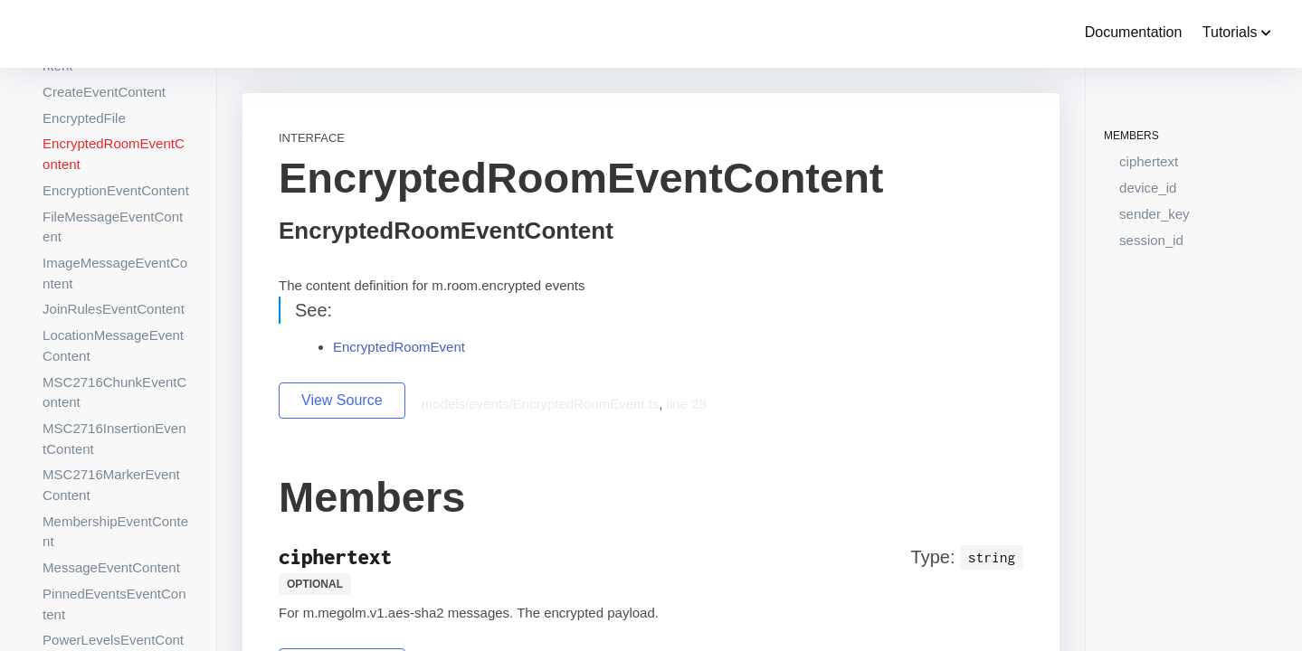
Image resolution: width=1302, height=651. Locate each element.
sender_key (1154, 214)
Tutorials (1236, 32)
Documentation (1134, 32)
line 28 (687, 403)
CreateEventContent (104, 91)
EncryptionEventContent (116, 190)
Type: (933, 557)
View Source (342, 400)
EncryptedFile (84, 118)
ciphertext (1148, 161)
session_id (1151, 240)
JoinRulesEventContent (114, 308)
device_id (1147, 187)
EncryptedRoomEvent (399, 346)
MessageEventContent (111, 567)
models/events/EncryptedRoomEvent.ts (541, 403)
